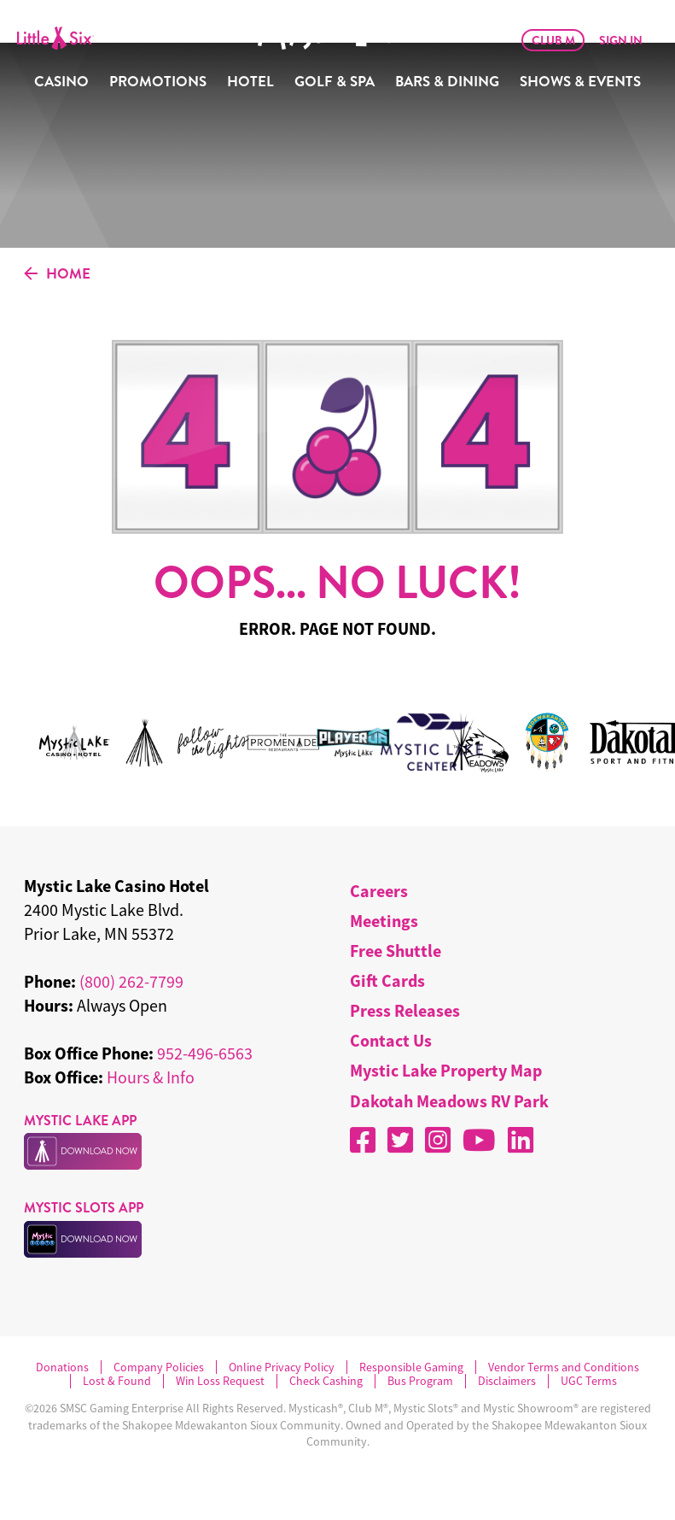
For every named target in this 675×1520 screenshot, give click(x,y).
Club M (553, 40)
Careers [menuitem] (379, 890)
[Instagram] (438, 1139)
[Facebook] (362, 1139)
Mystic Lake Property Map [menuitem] (446, 1070)
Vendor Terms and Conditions (563, 1367)
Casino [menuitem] (61, 81)
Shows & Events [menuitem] (580, 81)
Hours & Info (151, 1077)
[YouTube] (479, 1139)
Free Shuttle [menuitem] (395, 950)
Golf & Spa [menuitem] (334, 81)
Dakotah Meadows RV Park (449, 1101)
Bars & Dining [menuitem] (447, 81)
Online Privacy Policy (282, 1367)
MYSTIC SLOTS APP (83, 1208)
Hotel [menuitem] (250, 81)
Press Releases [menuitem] (405, 1010)
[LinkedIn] (520, 1139)
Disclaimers (507, 1381)
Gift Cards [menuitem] (387, 980)
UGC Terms (589, 1381)
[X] (400, 1139)
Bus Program (420, 1381)
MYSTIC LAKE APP (80, 1120)
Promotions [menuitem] (158, 81)
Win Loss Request (220, 1381)
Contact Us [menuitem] (391, 1040)
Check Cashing (326, 1381)
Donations (62, 1367)
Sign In (621, 40)
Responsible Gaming (411, 1367)
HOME (57, 274)
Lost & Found (117, 1381)
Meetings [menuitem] (384, 920)
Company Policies (158, 1367)
